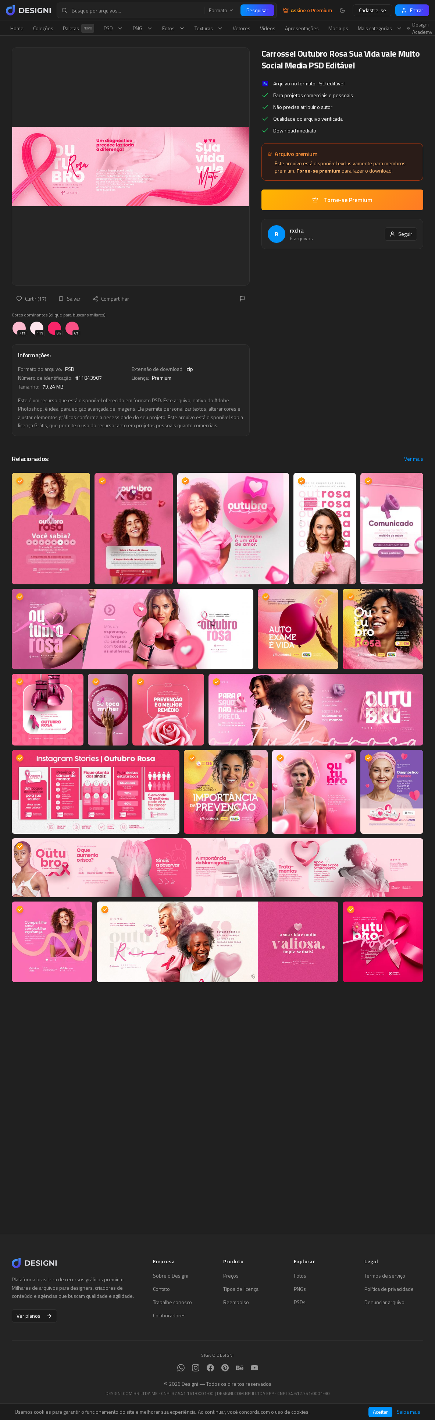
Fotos (173, 28)
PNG (143, 28)
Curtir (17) (31, 298)
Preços (231, 1275)
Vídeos (267, 28)
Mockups (338, 28)
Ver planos (34, 1316)
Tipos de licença (240, 1289)
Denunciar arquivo (384, 1302)
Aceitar (380, 1412)
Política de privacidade (389, 1289)
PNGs (300, 1289)
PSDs (300, 1302)
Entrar (412, 10)
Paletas (78, 28)
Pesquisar (257, 10)
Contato (161, 1289)
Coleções (43, 28)
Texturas (209, 28)
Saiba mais (408, 1412)
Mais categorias (380, 28)
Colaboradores (169, 1315)
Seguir (400, 234)
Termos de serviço (384, 1275)
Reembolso (236, 1302)
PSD (113, 28)
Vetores (241, 28)
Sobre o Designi (170, 1275)
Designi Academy (420, 28)
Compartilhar (110, 298)
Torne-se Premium (342, 199)
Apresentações (302, 28)
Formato (221, 10)
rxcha (297, 230)
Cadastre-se (372, 10)
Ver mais (413, 459)
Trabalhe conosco (172, 1302)
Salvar (69, 298)
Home (17, 28)
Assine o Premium (307, 10)
